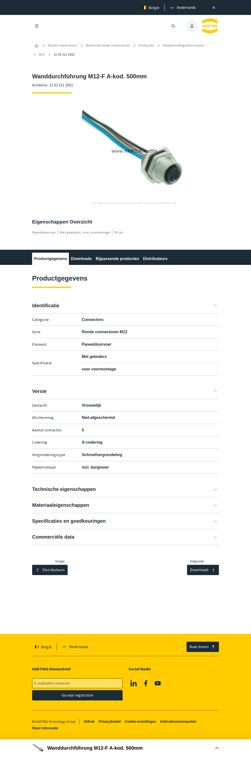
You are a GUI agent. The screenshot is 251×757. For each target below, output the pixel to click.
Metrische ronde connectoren (108, 45)
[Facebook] (146, 683)
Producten (146, 45)
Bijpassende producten (117, 259)
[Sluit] (214, 7)
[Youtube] (158, 683)
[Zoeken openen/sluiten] (173, 26)
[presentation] (182, 7)
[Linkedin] (133, 683)
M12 (42, 54)
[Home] (36, 45)
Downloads (81, 259)
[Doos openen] (125, 748)
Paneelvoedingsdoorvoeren (183, 45)
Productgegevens (50, 259)
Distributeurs (155, 259)
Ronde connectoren (62, 45)
